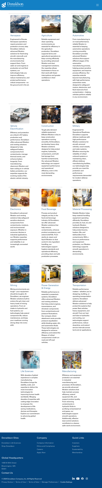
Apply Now (41, 452)
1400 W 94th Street (9, 463)
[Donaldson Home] (48, 5)
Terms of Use (21, 482)
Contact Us (7, 472)
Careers (40, 449)
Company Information (45, 443)
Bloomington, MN (8, 466)
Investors (75, 443)
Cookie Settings (66, 482)
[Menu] (97, 5)
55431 (4, 469)
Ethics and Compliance (46, 446)
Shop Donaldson (8, 446)
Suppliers (76, 446)
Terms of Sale (34, 482)
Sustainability (77, 449)
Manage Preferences (50, 482)
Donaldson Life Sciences (11, 443)
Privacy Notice (7, 482)
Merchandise (77, 452)
